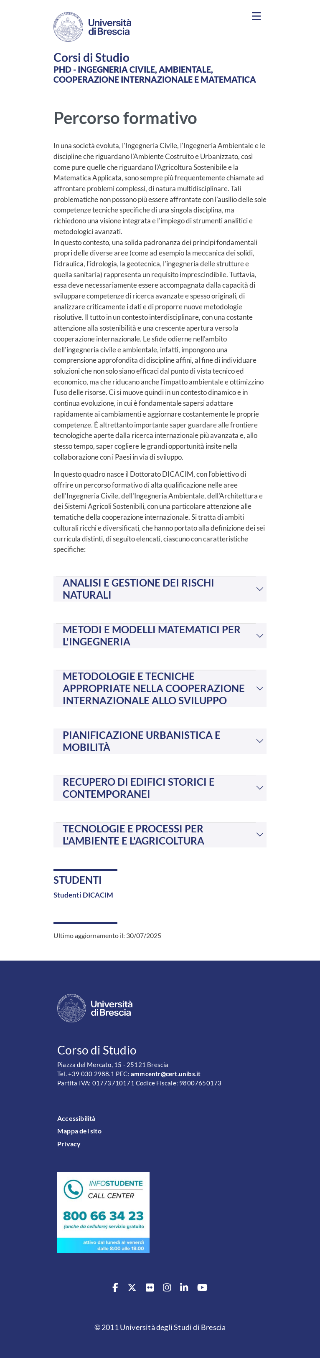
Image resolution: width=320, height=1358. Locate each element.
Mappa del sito (79, 1131)
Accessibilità (76, 1118)
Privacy (69, 1144)
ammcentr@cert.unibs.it (166, 1073)
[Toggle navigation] (256, 16)
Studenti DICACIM (83, 894)
